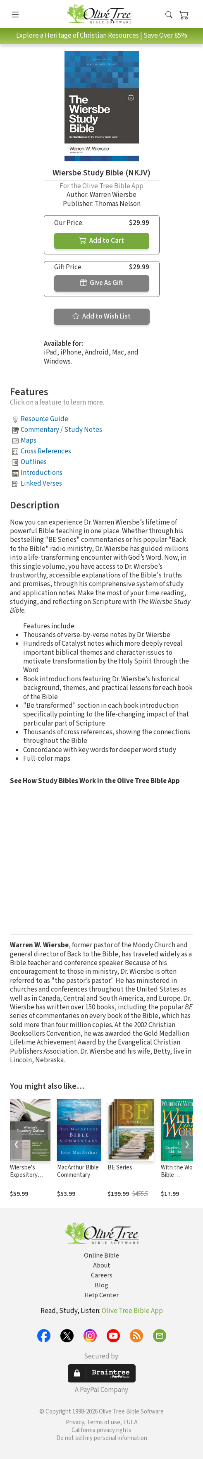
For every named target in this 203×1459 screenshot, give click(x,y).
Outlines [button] (34, 462)
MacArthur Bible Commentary (78, 1171)
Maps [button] (28, 441)
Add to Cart (101, 241)
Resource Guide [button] (44, 419)
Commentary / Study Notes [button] (61, 430)
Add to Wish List (101, 316)
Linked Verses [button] (41, 484)
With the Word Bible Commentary (179, 1175)
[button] (168, 15)
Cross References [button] (46, 451)
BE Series (119, 1167)
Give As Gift (101, 283)
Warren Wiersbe (113, 195)
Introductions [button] (41, 473)
